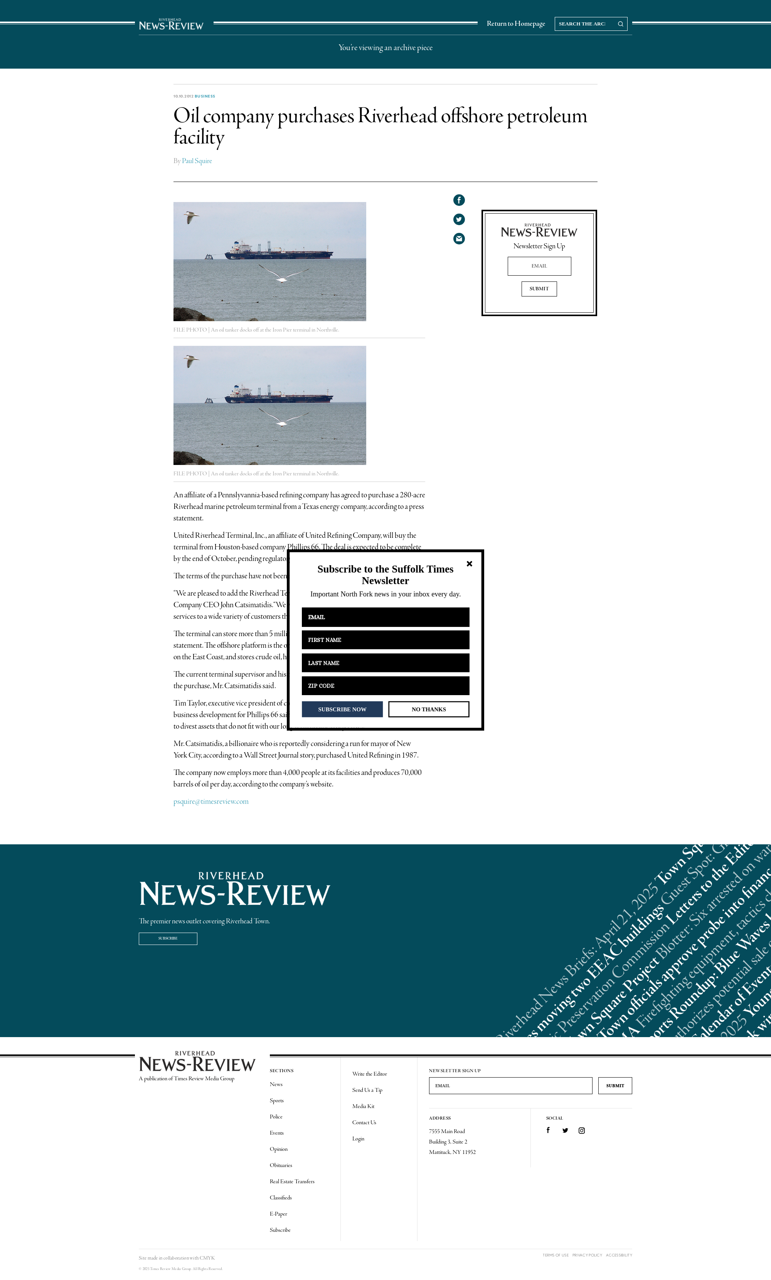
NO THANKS (429, 709)
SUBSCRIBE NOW (342, 709)
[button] (385, 575)
